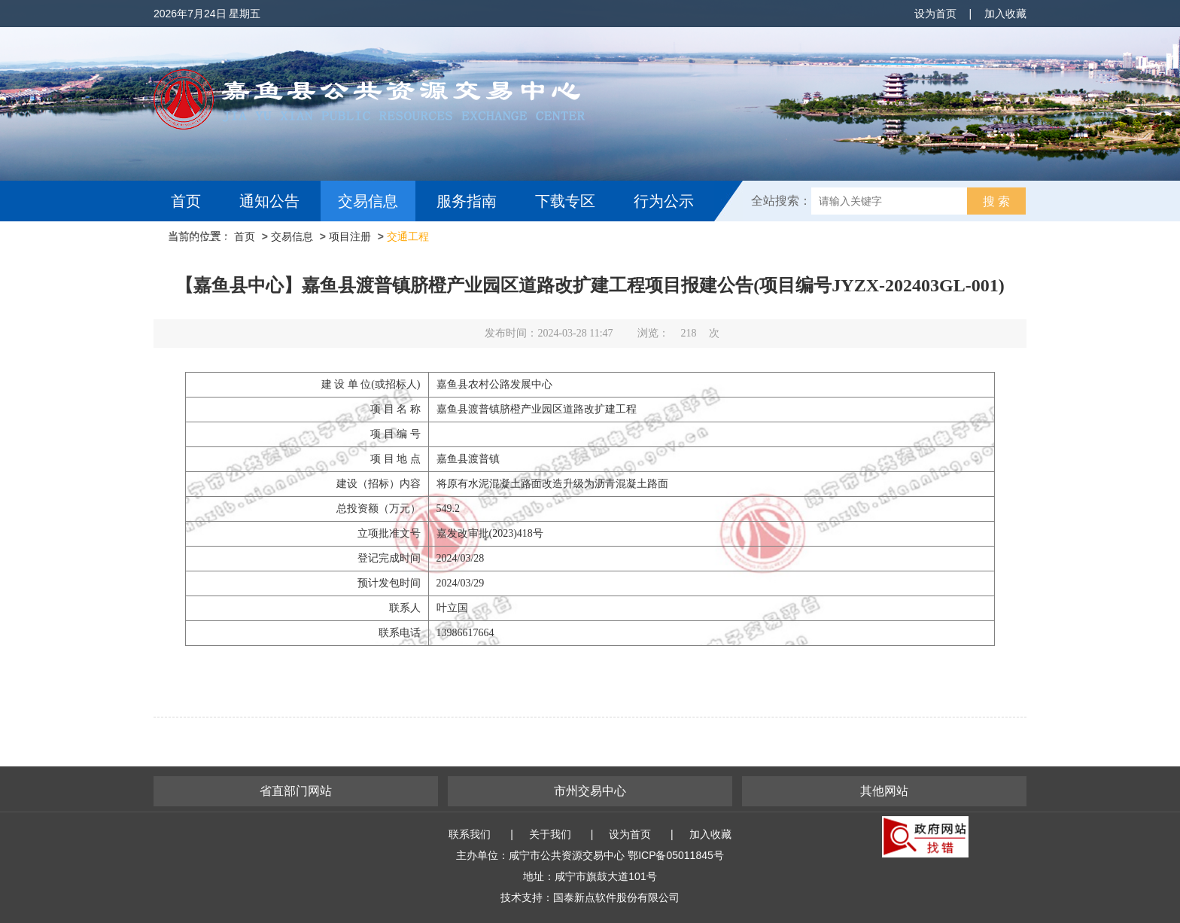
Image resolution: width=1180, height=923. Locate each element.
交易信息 (368, 201)
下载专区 (565, 201)
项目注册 (350, 236)
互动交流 (205, 241)
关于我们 (550, 834)
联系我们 (470, 834)
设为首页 (935, 14)
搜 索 (996, 201)
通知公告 (269, 201)
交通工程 (408, 236)
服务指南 (466, 201)
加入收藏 (1005, 14)
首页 (186, 201)
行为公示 (664, 201)
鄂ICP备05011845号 (676, 855)
